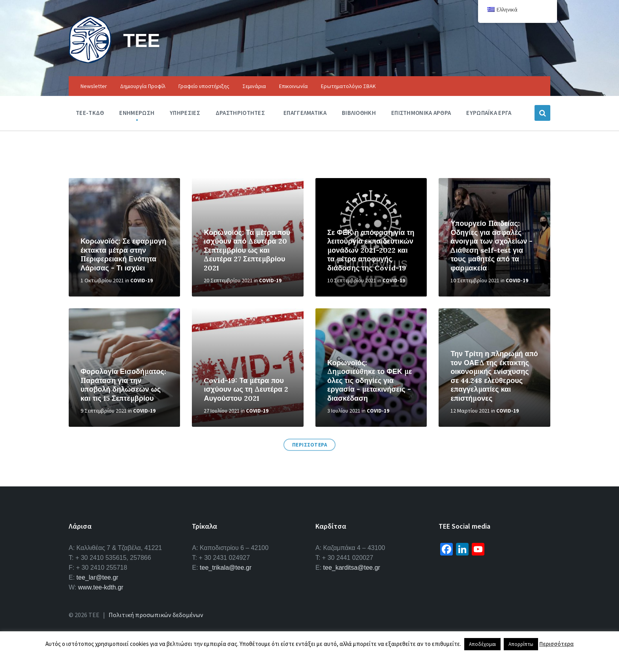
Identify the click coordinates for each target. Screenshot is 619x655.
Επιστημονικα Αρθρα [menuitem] (421, 112)
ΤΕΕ (141, 40)
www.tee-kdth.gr (101, 587)
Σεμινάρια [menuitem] (254, 86)
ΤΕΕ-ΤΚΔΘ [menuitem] (90, 112)
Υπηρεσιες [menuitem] (185, 112)
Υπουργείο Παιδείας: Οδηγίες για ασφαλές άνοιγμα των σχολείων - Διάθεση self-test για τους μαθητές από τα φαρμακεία (491, 245)
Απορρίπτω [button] (520, 644)
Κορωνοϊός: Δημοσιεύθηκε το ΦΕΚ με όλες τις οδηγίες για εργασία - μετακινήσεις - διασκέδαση (369, 380)
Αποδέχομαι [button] (482, 644)
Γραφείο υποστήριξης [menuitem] (203, 86)
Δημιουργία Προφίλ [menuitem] (142, 86)
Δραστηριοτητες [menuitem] (240, 112)
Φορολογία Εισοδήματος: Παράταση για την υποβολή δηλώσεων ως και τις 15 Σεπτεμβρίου (123, 385)
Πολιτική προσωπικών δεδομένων (156, 615)
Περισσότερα (556, 643)
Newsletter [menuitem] (94, 86)
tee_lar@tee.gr (97, 577)
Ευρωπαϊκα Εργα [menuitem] (488, 112)
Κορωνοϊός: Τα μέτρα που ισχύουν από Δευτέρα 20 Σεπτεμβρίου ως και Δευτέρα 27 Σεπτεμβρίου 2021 (247, 250)
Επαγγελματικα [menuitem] (304, 112)
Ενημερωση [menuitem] (136, 112)
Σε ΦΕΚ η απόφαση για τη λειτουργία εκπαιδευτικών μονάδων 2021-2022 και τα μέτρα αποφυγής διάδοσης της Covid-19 (371, 250)
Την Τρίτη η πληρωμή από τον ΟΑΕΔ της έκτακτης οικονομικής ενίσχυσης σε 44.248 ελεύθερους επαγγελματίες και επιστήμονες (494, 376)
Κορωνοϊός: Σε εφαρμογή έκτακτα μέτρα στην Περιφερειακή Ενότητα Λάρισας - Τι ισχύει (123, 254)
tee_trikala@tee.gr (225, 567)
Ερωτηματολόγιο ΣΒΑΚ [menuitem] (348, 86)
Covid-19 (141, 280)
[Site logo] (90, 61)
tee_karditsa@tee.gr (351, 567)
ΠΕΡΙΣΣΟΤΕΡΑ (309, 444)
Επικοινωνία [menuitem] (293, 86)
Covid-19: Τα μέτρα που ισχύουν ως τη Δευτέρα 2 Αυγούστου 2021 (246, 389)
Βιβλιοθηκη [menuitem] (359, 112)
